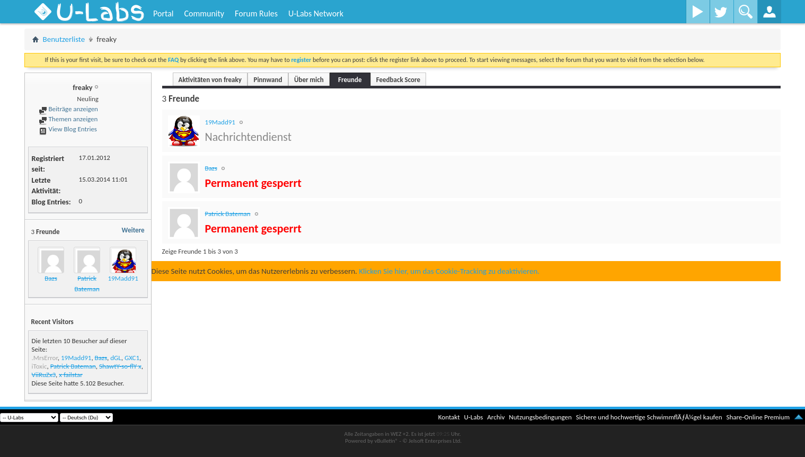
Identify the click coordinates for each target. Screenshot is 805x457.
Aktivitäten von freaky (210, 80)
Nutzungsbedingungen (540, 417)
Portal (163, 13)
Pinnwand (267, 80)
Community (204, 13)
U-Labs (473, 417)
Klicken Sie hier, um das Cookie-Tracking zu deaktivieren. (449, 271)
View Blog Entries (68, 129)
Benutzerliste (64, 39)
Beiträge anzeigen (68, 109)
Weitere (133, 230)
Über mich (309, 80)
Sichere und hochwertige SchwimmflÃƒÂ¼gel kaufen (649, 417)
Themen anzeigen (68, 119)
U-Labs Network (315, 13)
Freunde (349, 80)
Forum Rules (256, 13)
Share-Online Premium (758, 417)
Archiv (496, 417)
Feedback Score (398, 80)
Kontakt (449, 417)
